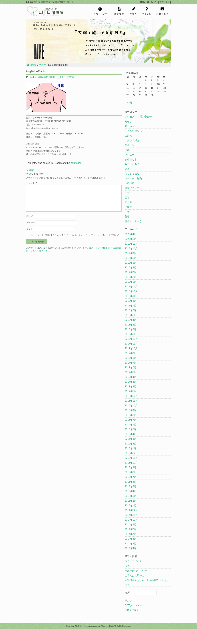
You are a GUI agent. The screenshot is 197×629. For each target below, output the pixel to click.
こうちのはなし (133, 131)
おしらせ (130, 126)
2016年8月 (131, 415)
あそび (128, 121)
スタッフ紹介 (132, 140)
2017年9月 (131, 353)
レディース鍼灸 (133, 178)
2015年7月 (131, 477)
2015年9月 (131, 467)
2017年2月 (131, 386)
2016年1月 (131, 448)
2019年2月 (131, 277)
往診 (127, 192)
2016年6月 (131, 424)
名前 (29, 216)
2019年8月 (131, 258)
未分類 (128, 202)
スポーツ (130, 145)
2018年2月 (131, 329)
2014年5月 (131, 543)
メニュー (130, 169)
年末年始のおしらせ (136, 570)
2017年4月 (131, 377)
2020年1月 (131, 239)
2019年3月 (131, 272)
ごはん (128, 135)
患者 (127, 197)
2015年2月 (131, 500)
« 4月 (129, 102)
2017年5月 (131, 372)
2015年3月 (131, 496)
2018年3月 (131, 324)
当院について (132, 188)
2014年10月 (131, 519)
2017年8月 (131, 358)
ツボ (127, 150)
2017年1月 (131, 391)
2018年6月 (131, 310)
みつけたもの (132, 164)
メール (30, 222)
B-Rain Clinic (132, 610)
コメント (32, 183)
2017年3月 (131, 381)
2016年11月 (131, 400)
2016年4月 (131, 434)
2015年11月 (131, 458)
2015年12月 (131, 453)
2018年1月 (131, 334)
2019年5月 (131, 262)
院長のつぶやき (133, 221)
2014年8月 (131, 529)
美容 (127, 216)
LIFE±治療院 (67, 77)
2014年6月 (131, 538)
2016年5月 (131, 429)
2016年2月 (131, 443)
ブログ (42, 65)
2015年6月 (131, 481)
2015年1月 (131, 505)
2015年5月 (131, 486)
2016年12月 (131, 396)
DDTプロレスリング (136, 605)
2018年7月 (131, 305)
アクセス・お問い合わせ (138, 116)
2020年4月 (131, 234)
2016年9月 (131, 410)
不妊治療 (130, 183)
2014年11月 (131, 515)
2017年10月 (131, 348)
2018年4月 (131, 320)
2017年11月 (131, 343)
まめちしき (131, 159)
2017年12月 (131, 339)
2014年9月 (131, 524)
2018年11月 (131, 286)
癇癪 (30, 170)
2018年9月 (131, 296)
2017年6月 (131, 367)
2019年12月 (131, 243)
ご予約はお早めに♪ (135, 575)
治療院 (128, 207)
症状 (127, 211)
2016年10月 (131, 405)
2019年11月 (131, 248)
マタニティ (131, 154)
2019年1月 (131, 281)
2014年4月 (131, 548)
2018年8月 (131, 301)
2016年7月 (131, 420)
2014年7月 (131, 534)
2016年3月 (131, 439)
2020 (127, 566)
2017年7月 (131, 362)
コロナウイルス (133, 561)
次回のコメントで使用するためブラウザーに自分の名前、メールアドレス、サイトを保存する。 (75, 235)
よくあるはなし (133, 173)
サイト (29, 229)
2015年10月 (131, 462)
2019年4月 (131, 267)
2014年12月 (131, 510)
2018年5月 (131, 315)
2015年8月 (131, 472)
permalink (76, 163)
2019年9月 (131, 253)
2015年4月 (131, 491)
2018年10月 (131, 291)
